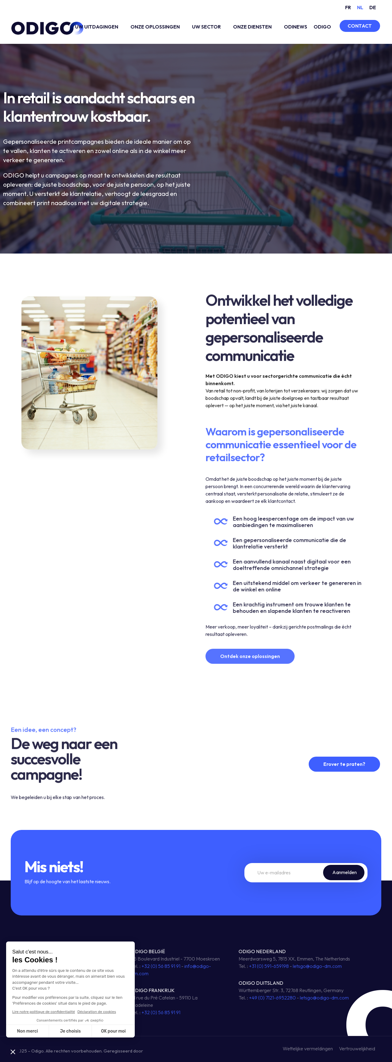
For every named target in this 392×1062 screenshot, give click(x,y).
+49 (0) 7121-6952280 (272, 998)
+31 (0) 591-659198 (269, 966)
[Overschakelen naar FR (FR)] (348, 7)
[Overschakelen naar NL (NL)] (360, 7)
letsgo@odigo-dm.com (317, 966)
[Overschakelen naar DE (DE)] (372, 7)
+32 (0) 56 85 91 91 (160, 966)
